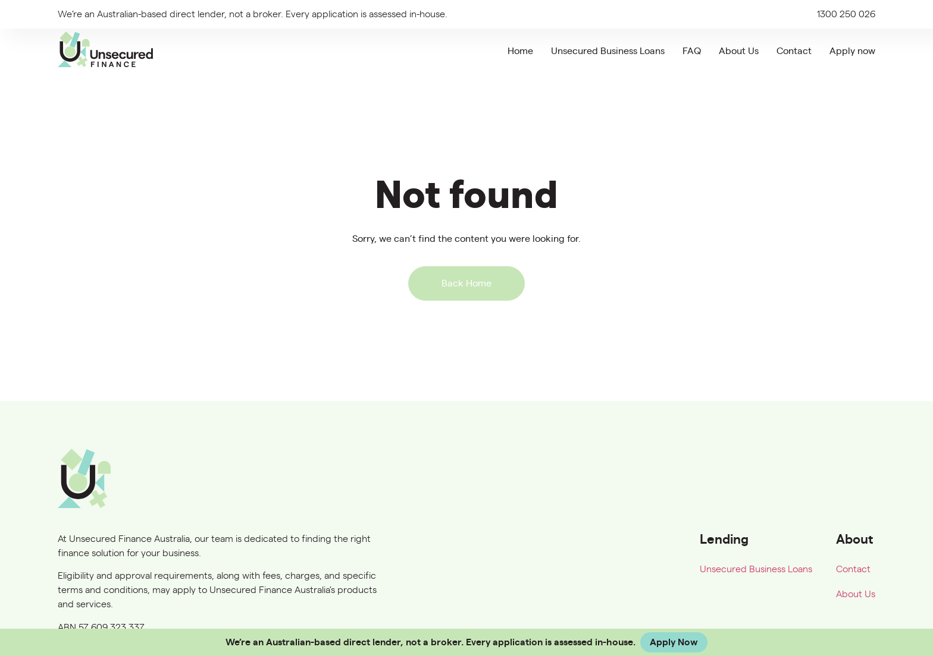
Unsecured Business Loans (608, 51)
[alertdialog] (466, 642)
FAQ (691, 51)
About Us (739, 51)
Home (520, 51)
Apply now (852, 51)
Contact (794, 51)
